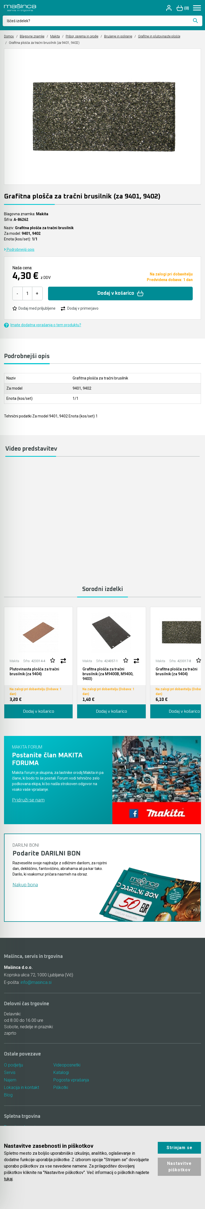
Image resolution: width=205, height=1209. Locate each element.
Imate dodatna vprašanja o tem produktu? (42, 325)
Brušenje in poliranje (118, 36)
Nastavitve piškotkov (179, 1166)
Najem (10, 1080)
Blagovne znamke (32, 36)
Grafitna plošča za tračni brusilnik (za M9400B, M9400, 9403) (107, 674)
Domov (9, 36)
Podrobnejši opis (19, 249)
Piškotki (60, 1087)
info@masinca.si (36, 982)
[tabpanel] (38, 663)
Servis (9, 1072)
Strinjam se (179, 1147)
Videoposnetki (66, 1065)
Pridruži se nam (28, 800)
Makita (55, 36)
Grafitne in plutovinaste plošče (159, 36)
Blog (8, 1094)
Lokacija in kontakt (21, 1087)
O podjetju (13, 1065)
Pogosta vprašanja (71, 1080)
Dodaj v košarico (120, 293)
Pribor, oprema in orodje (82, 36)
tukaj (8, 1178)
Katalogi (61, 1072)
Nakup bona (25, 884)
